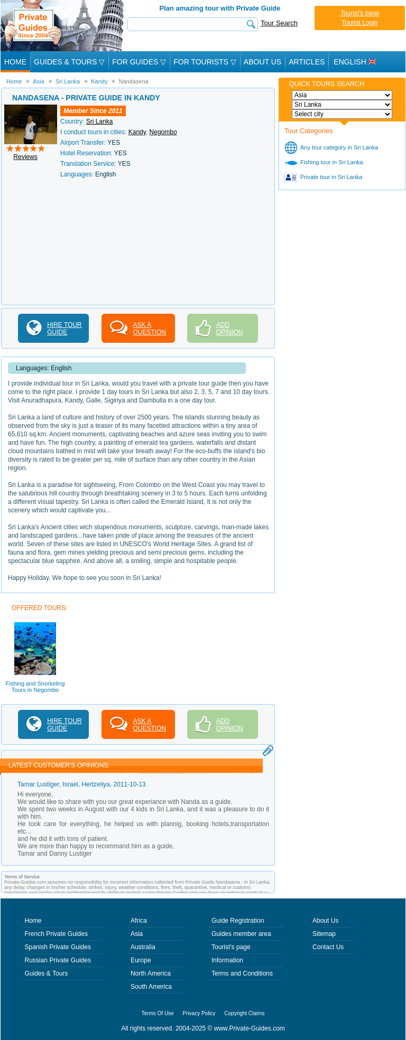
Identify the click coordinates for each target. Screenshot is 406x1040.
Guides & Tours (46, 973)
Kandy (137, 132)
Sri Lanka (99, 121)
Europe (141, 960)
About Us (262, 62)
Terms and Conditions (242, 973)
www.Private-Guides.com (249, 1028)
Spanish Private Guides (58, 947)
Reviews (25, 157)
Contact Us (328, 947)
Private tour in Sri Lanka (331, 177)
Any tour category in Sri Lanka (339, 147)
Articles (307, 62)
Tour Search (279, 23)
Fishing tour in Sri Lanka (331, 162)
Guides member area (241, 934)
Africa (139, 920)
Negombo (163, 132)
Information (227, 960)
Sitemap (324, 934)
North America (151, 973)
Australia (143, 947)
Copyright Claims (244, 1013)
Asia (137, 934)
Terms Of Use (158, 1013)
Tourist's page (360, 13)
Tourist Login (359, 22)
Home (15, 62)
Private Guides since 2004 (63, 25)
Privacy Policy (198, 1013)
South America (151, 986)
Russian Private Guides (58, 960)
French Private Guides (56, 934)
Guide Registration (237, 920)
